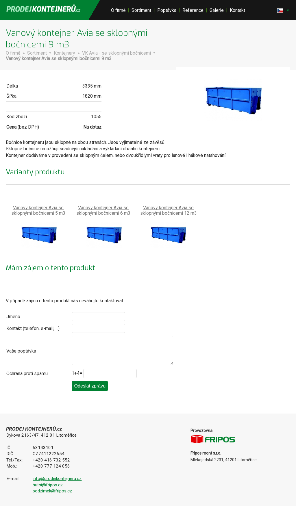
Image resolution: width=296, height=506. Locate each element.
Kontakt (237, 10)
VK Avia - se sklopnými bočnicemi (116, 53)
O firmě (118, 10)
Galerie (217, 10)
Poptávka (166, 10)
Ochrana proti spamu (27, 373)
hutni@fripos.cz (48, 485)
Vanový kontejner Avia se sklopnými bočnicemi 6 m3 (103, 210)
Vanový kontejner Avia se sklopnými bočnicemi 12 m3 (168, 210)
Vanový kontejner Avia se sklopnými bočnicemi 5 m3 (38, 210)
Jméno (13, 316)
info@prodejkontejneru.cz (57, 478)
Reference (193, 10)
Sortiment (141, 10)
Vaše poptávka (21, 351)
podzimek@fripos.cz (52, 491)
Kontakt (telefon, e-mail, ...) (33, 328)
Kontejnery (64, 53)
